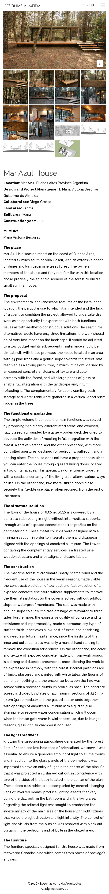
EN (92, 5)
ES (84, 5)
